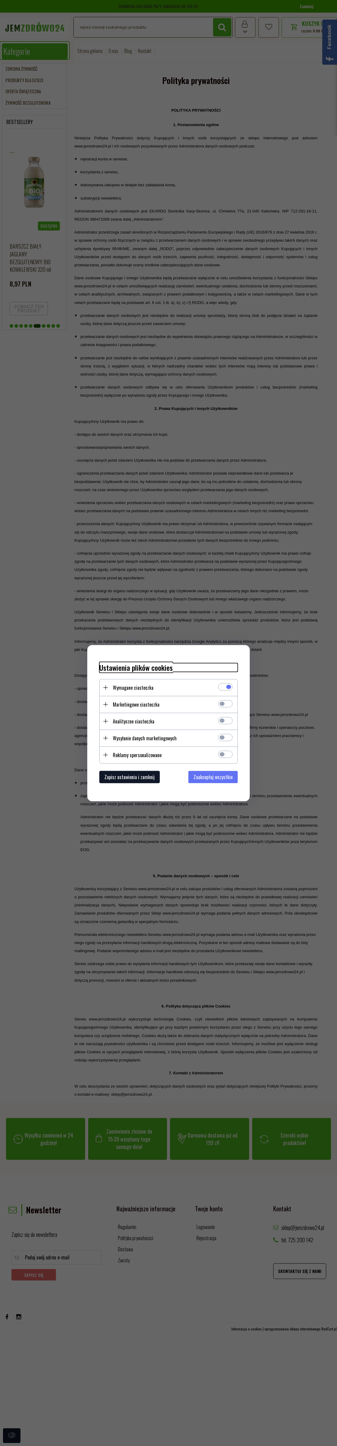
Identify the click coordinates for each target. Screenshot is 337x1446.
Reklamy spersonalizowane (137, 754)
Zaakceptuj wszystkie (213, 776)
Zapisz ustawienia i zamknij (129, 776)
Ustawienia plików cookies (136, 667)
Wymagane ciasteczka (133, 687)
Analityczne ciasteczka (133, 721)
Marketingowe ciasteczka (136, 704)
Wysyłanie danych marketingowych (145, 738)
